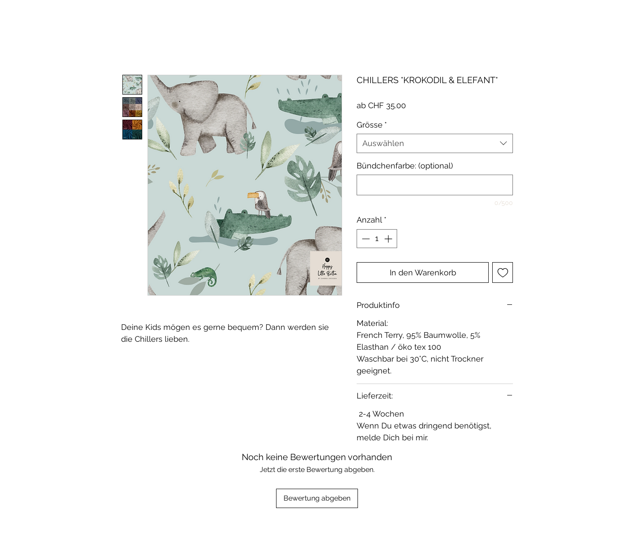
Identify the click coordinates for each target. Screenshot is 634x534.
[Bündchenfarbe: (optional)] (434, 185)
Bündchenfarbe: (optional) (405, 165)
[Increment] (389, 239)
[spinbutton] (377, 239)
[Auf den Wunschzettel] (502, 272)
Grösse (372, 124)
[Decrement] (365, 239)
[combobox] (435, 143)
